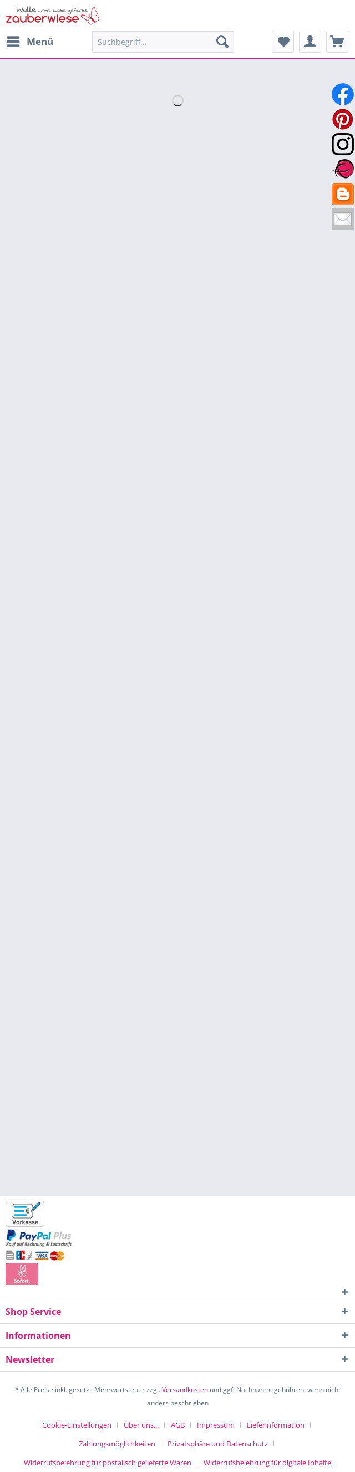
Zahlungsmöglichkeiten (117, 1444)
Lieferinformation (276, 1425)
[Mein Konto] (310, 42)
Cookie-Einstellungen (76, 1425)
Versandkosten (185, 1389)
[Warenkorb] (337, 42)
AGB (178, 1425)
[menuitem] (29, 42)
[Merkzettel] (283, 42)
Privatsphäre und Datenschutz (218, 1444)
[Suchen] (222, 42)
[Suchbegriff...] (163, 42)
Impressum (216, 1425)
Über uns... (141, 1425)
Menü (30, 40)
